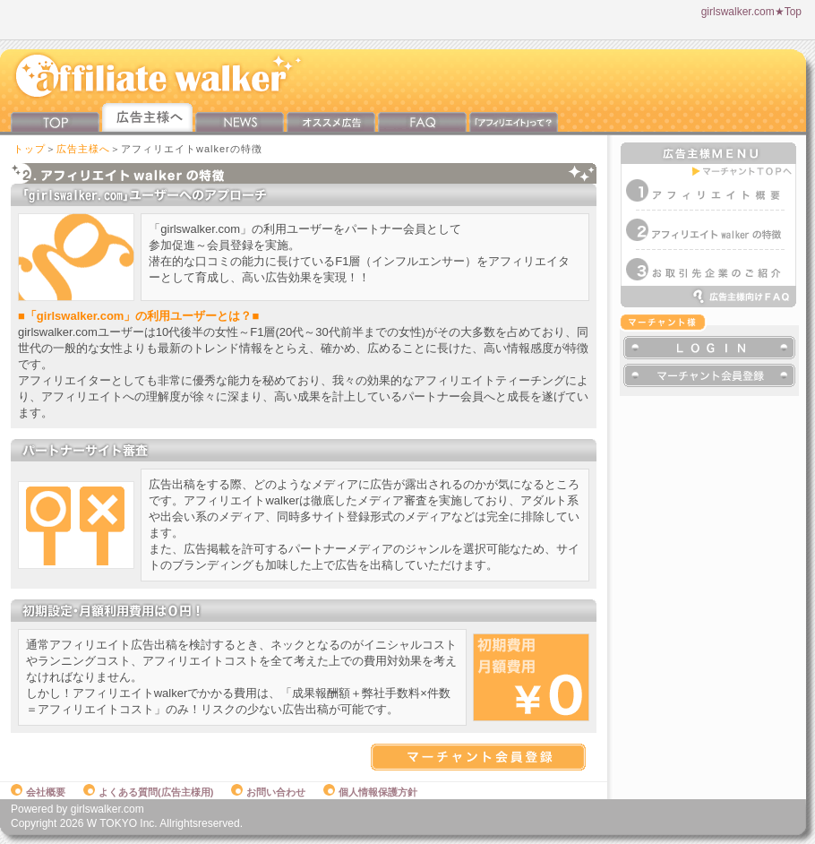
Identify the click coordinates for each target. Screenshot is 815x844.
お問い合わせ (268, 792)
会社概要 (38, 792)
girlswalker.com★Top (751, 11)
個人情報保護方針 (370, 792)
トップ (29, 148)
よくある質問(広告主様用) (148, 792)
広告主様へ (83, 148)
